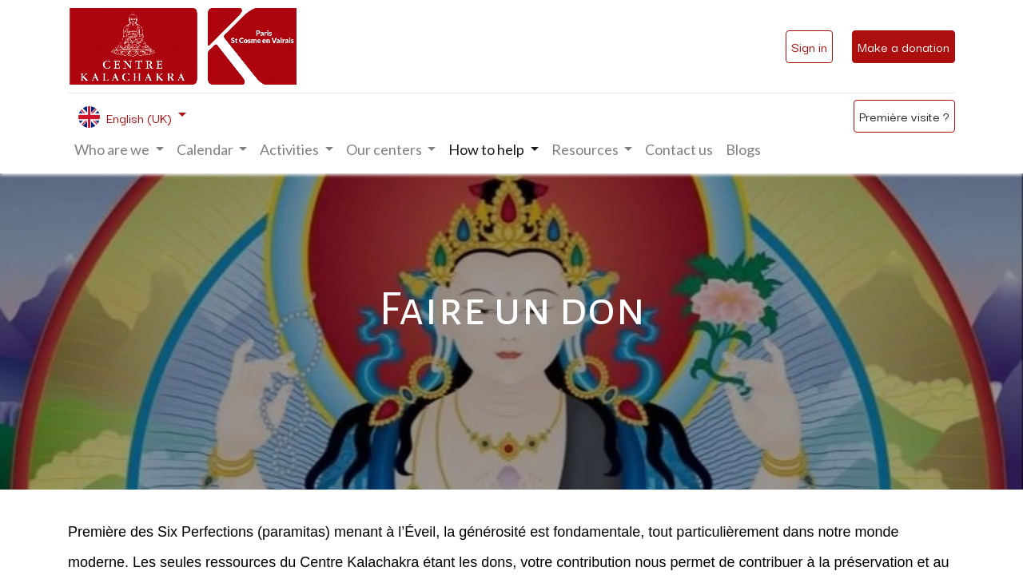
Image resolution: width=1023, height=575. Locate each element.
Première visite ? (904, 115)
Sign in (809, 46)
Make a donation (903, 46)
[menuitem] (679, 150)
